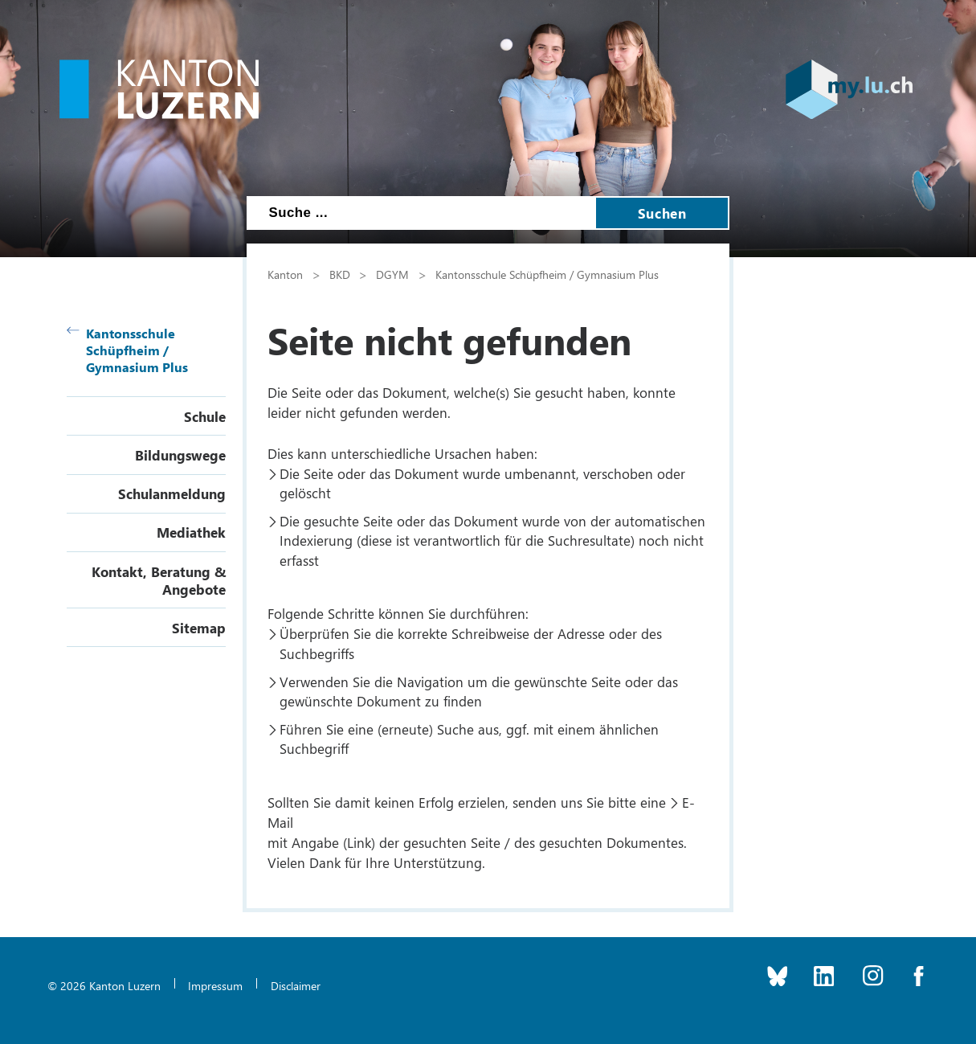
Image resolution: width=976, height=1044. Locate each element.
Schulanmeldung (172, 493)
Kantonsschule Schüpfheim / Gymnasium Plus (127, 350)
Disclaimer (296, 985)
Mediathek (191, 532)
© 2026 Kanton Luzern (104, 985)
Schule (205, 416)
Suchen (662, 213)
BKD (339, 274)
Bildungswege (180, 455)
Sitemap (199, 628)
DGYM (392, 274)
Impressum (215, 985)
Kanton (285, 274)
